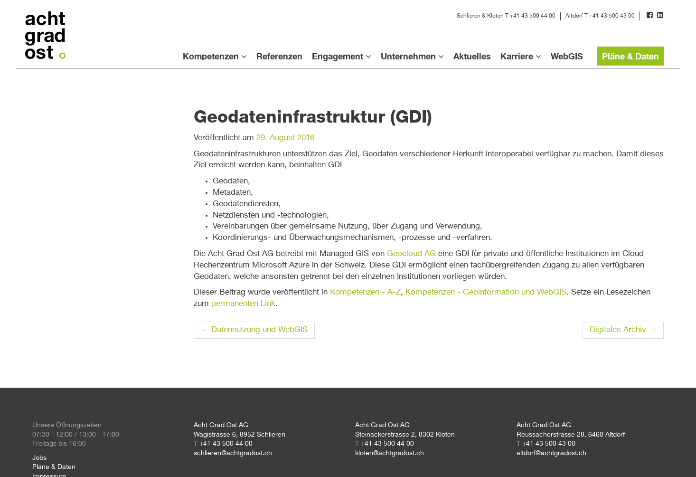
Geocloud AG (411, 254)
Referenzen (279, 56)
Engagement (337, 56)
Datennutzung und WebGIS (254, 330)
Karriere (516, 56)
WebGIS (567, 56)
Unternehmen (408, 56)
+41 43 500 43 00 (612, 16)
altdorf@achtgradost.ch (551, 453)
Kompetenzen (211, 56)
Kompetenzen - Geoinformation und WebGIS (485, 292)
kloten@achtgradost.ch (389, 453)
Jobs (39, 458)
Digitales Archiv (623, 330)
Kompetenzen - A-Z (365, 292)
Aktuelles (472, 56)
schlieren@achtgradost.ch (233, 453)
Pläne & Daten (630, 56)
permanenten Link (243, 304)
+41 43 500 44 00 (532, 16)
